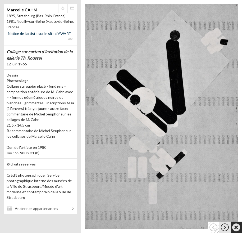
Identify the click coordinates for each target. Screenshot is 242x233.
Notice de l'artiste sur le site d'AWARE (39, 33)
